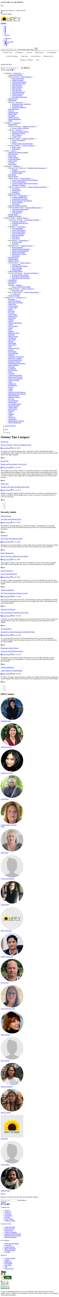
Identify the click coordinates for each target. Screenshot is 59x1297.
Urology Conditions (15, 145)
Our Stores (8, 1214)
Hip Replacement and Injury (16, 363)
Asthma (10, 324)
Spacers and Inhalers (14, 194)
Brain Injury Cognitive (15, 358)
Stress (10, 346)
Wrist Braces (16, 237)
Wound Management (14, 119)
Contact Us (8, 38)
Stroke (10, 382)
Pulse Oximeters (13, 176)
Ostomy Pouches (13, 157)
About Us (7, 1210)
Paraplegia (11, 335)
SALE (37, 60)
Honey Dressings (17, 87)
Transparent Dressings (19, 83)
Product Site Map (10, 1220)
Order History (9, 1230)
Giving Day (8, 1245)
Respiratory (39, 52)
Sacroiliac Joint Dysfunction (16, 392)
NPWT (10, 121)
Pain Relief (11, 283)
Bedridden (11, 355)
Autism (10, 328)
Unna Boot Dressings (18, 92)
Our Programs (5, 1240)
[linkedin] (6, 1204)
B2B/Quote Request (11, 1237)
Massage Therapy (13, 257)
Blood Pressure (12, 370)
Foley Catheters (17, 135)
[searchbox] (9, 50)
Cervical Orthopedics (18, 233)
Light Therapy (12, 281)
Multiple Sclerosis (13, 333)
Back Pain (11, 311)
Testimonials (8, 1215)
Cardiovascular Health (15, 375)
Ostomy (29, 52)
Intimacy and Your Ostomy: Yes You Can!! (14, 464)
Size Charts (8, 1265)
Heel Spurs (11, 299)
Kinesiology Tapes (17, 290)
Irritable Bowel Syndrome (16, 421)
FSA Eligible (8, 1263)
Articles (7, 1260)
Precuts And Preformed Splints (21, 287)
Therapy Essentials (14, 295)
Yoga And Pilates (17, 268)
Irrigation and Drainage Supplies (18, 152)
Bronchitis (11, 411)
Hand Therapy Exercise (19, 254)
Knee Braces (16, 238)
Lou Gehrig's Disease (14, 404)
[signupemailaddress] (9, 1200)
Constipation (12, 368)
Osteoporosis (12, 384)
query (2, 68)
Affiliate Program (10, 1250)
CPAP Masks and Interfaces (20, 209)
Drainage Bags (12, 124)
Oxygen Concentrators (19, 182)
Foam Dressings (17, 85)
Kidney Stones (16, 147)
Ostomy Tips (12, 156)
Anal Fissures (12, 419)
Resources (4, 1255)
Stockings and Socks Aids (20, 223)
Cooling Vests (16, 294)
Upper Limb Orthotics (18, 232)
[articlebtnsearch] (26, 68)
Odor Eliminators (13, 109)
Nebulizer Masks (17, 173)
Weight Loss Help (13, 380)
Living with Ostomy (14, 159)
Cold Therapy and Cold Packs (21, 278)
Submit (3, 1202)
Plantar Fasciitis (13, 336)
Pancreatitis (11, 417)
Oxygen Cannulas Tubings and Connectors (25, 183)
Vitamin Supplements (7, 590)
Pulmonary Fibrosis (14, 397)
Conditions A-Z (10, 297)
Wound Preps (12, 100)
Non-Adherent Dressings (19, 97)
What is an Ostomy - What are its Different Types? (16, 445)
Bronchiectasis (12, 385)
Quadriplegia (12, 338)
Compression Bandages (15, 75)
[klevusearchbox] (36, 49)
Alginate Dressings (18, 80)
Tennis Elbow (12, 345)
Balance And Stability (18, 252)
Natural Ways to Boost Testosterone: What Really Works (18, 632)
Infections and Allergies (15, 377)
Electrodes (15, 244)
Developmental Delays (15, 360)
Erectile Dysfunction (14, 301)
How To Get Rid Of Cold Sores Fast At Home (14, 612)
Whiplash (11, 414)
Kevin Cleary (6, 467)
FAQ (6, 1267)
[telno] (6, 40)
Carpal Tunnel (12, 314)
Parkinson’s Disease (14, 362)
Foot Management (17, 228)
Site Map (7, 1217)
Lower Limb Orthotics (19, 230)
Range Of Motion (13, 395)
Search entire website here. (26, 49)
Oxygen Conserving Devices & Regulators (25, 180)
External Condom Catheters (20, 131)
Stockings (15, 225)
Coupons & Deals (10, 1258)
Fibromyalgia (12, 351)
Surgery (10, 372)
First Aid (11, 111)
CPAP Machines (17, 213)
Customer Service (6, 1224)
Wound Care (7, 52)
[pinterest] (9, 1204)
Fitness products (13, 263)
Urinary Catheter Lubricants (20, 128)
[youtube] (8, 1204)
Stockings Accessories (19, 221)
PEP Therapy (12, 175)
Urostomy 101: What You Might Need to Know (15, 487)
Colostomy (11, 162)
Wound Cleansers (13, 117)
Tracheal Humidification (19, 197)
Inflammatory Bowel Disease (17, 394)
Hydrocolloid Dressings (19, 82)
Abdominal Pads (13, 112)
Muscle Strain (12, 402)
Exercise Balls (16, 264)
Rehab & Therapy (26, 60)
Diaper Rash (12, 318)
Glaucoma (11, 373)
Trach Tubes (15, 204)
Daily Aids (24, 56)
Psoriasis (11, 350)
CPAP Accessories (17, 211)
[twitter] (1, 1204)
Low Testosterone (6, 629)
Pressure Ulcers (13, 316)
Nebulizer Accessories (19, 171)
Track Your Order (10, 1227)
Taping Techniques (14, 289)
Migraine (11, 331)
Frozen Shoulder (13, 353)
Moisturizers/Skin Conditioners (21, 104)
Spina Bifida (12, 343)
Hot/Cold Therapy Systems (20, 275)
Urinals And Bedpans (18, 140)
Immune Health (13, 214)
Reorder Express (9, 1229)
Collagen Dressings (18, 94)
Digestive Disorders (7, 571)
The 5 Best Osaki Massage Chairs (11, 519)
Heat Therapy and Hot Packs (20, 276)
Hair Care (11, 399)
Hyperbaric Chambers (18, 185)
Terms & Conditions (11, 1232)
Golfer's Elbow (12, 409)
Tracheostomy (13, 195)
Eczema (10, 387)
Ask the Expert (9, 1268)
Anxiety (10, 389)
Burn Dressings (16, 88)
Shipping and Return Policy (13, 1234)
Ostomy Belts (12, 164)
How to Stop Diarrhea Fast (9, 574)
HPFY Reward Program (12, 1243)
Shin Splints (12, 340)
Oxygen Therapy (14, 178)
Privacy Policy (9, 1219)
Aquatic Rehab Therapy (15, 271)
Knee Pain (11, 313)
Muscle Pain (12, 304)
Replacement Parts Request (13, 1235)
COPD (10, 390)
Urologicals (19, 52)
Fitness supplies (17, 269)
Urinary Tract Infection (15, 378)
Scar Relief (11, 116)
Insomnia (11, 319)
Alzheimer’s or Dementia (16, 356)
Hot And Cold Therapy (15, 273)
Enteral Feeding (12, 56)
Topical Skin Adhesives (19, 107)
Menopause (4, 535)
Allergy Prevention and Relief (18, 187)
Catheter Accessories (15, 126)
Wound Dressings (14, 77)
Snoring (10, 341)
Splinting (11, 285)
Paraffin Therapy (13, 259)
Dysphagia (11, 367)
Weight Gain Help (13, 348)
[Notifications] (7, 43)
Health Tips (8, 1262)
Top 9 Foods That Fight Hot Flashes (11, 538)
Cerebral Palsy (12, 307)
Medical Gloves (13, 99)
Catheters (11, 130)
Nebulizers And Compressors (17, 168)
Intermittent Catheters (18, 133)
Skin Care (12, 102)
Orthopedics (51, 52)
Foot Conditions (13, 326)
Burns (10, 329)
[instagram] (4, 1204)
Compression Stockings (16, 220)
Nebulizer (15, 170)
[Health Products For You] (29, 19)
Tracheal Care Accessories (20, 199)
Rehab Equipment (17, 247)
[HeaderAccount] (9, 42)
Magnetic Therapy (13, 261)
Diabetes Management (15, 323)
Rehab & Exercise (14, 246)
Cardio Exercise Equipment (20, 251)
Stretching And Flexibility (20, 266)
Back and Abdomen (18, 235)
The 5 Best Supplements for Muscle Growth (14, 593)
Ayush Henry (5, 448)
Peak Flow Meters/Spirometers (17, 206)
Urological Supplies (15, 138)
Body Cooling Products (16, 292)
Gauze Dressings (17, 95)
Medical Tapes (12, 114)
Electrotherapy (13, 240)
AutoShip (7, 1252)
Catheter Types (16, 136)
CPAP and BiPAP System (16, 207)
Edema (10, 309)
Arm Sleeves (16, 256)
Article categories (7, 70)
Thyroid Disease (13, 400)
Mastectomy (48, 56)
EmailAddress (22, 1200)
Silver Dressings (17, 90)
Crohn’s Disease (13, 306)
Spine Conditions (13, 365)
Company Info (5, 1207)
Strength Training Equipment (21, 249)
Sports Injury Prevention (15, 302)
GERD (10, 416)
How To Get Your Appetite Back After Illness (14, 556)
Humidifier (15, 192)
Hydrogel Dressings (18, 78)
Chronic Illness (12, 407)
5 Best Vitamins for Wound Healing (11, 670)
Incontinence (36, 56)
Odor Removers (13, 154)
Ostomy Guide (12, 161)
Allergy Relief (16, 190)
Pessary (14, 142)
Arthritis (10, 321)
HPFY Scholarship (10, 1248)
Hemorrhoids (16, 149)
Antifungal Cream (17, 106)
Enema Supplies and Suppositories (22, 143)
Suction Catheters (17, 202)
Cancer (10, 412)
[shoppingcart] (31, 45)
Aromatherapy (12, 280)
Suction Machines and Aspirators (22, 200)
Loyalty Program (10, 1247)
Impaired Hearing (13, 405)
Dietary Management (14, 422)
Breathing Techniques (14, 216)
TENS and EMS (17, 242)
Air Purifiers (16, 188)
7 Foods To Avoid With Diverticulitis (12, 651)
